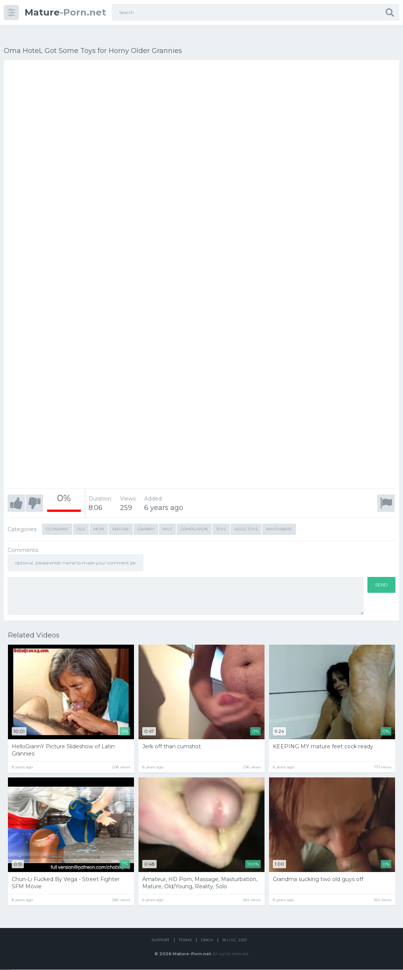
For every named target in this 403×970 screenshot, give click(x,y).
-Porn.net (65, 12)
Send (381, 573)
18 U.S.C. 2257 (234, 940)
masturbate (279, 517)
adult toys (246, 517)
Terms (185, 940)
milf (167, 517)
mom (98, 517)
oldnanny (57, 517)
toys (221, 517)
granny (145, 517)
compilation (194, 517)
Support (160, 940)
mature (120, 517)
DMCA (207, 940)
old (81, 517)
